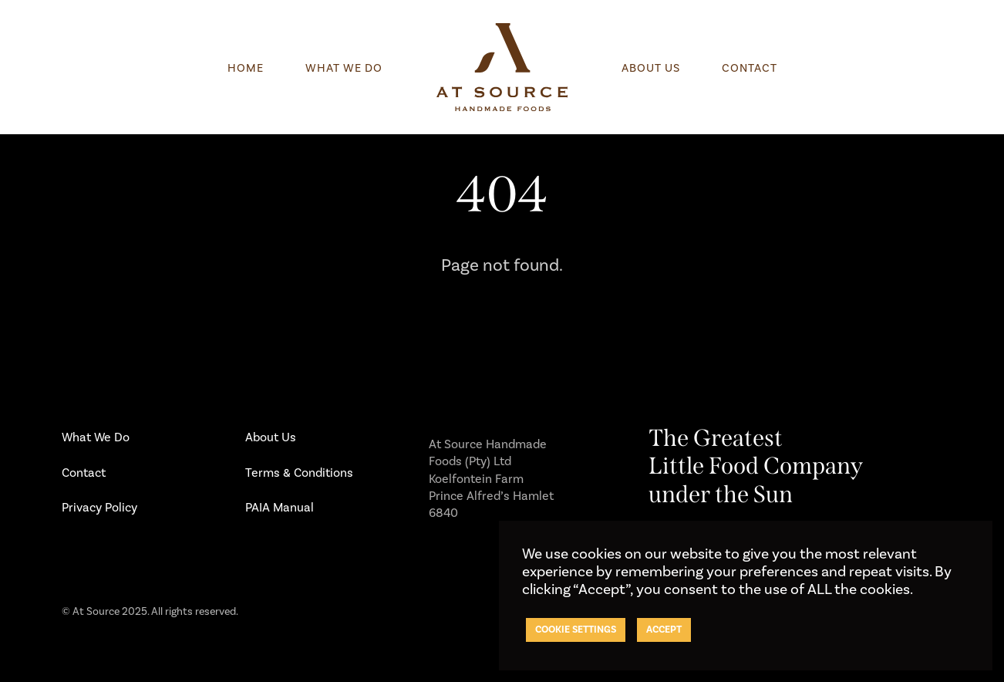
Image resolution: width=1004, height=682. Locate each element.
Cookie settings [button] (575, 629)
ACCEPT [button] (664, 629)
